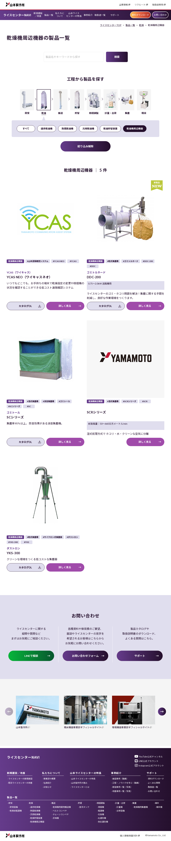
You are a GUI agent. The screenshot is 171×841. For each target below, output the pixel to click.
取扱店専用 (157, 5)
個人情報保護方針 (128, 835)
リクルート (140, 5)
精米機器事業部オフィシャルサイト (82, 727)
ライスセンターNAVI (17, 15)
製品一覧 (130, 25)
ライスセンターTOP (110, 25)
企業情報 (123, 5)
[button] (162, 712)
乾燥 (141, 25)
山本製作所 (15, 4)
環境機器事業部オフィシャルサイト (130, 727)
